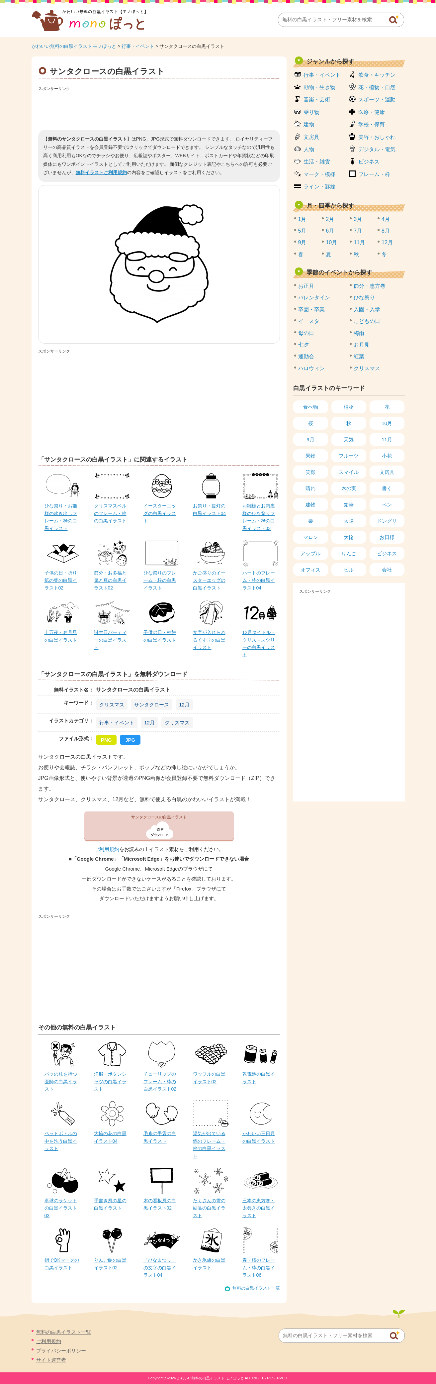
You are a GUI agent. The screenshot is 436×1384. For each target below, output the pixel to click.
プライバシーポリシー (61, 1350)
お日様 (387, 537)
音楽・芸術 (317, 99)
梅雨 (359, 333)
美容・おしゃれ (376, 137)
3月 (358, 219)
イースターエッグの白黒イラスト (159, 513)
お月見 (362, 345)
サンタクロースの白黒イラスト (159, 817)
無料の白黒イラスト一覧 (256, 1288)
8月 (386, 231)
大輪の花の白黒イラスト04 (110, 1137)
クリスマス (111, 704)
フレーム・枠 (374, 174)
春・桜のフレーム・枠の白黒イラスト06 (258, 1267)
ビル (349, 570)
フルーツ (349, 456)
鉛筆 (349, 504)
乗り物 (311, 112)
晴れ (310, 488)
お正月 (306, 286)
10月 (331, 242)
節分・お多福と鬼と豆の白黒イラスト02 (110, 580)
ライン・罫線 (319, 186)
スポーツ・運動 (376, 99)
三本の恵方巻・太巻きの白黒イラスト (258, 1208)
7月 (358, 231)
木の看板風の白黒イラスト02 (159, 1204)
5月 (302, 231)
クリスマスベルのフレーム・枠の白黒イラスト (110, 513)
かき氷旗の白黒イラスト (209, 1263)
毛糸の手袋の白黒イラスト (159, 1137)
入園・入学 (367, 309)
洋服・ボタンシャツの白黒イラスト (110, 1081)
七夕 (303, 345)
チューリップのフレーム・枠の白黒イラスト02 (160, 1081)
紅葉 (359, 356)
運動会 (306, 356)
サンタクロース (151, 704)
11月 (359, 242)
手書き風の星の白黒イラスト (110, 1204)
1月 (302, 219)
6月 (330, 231)
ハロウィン (311, 368)
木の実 (348, 488)
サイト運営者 (51, 1360)
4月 (386, 219)
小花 (387, 456)
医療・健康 (371, 112)
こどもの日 (367, 321)
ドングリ (387, 521)
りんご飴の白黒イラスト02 (110, 1263)
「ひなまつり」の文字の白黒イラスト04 (159, 1267)
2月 (330, 219)
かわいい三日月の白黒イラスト (258, 1137)
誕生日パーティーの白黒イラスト (110, 640)
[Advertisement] (159, 108)
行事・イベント (138, 46)
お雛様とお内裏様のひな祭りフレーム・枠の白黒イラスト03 (258, 517)
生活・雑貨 (317, 161)
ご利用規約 (106, 849)
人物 (309, 149)
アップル (310, 553)
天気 (349, 439)
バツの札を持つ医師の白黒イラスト (60, 1081)
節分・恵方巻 (370, 286)
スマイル (349, 472)
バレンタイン (314, 297)
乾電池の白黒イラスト (258, 1077)
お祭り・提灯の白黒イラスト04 (209, 509)
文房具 (311, 137)
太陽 (349, 521)
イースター (311, 321)
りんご (348, 553)
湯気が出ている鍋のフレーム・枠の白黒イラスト (209, 1144)
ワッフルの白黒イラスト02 (209, 1077)
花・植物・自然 (376, 87)
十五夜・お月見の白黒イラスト (60, 636)
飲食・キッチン (376, 75)
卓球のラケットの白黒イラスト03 (60, 1208)
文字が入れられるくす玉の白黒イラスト (209, 640)
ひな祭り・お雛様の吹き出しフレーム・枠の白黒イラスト (60, 517)
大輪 (349, 537)
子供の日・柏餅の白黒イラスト (159, 636)
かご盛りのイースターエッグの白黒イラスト (209, 580)
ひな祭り (364, 297)
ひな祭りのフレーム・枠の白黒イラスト (159, 580)
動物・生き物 (319, 87)
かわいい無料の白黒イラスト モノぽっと (74, 46)
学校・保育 (371, 124)
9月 (302, 242)
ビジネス (369, 161)
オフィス (310, 570)
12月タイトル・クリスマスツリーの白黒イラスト (259, 643)
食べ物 (310, 407)
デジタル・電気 (376, 149)
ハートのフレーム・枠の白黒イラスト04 (258, 580)
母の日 (306, 333)
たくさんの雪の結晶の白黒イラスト (209, 1208)
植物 (349, 407)
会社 (387, 570)
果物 (310, 456)
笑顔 (310, 472)
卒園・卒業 (311, 309)
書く (387, 488)
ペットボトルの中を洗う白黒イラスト (60, 1141)
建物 (309, 124)
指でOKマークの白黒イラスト (61, 1263)
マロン (310, 537)
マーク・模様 (319, 174)
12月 (184, 704)
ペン (387, 504)
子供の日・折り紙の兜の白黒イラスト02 (60, 580)
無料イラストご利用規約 (101, 172)
